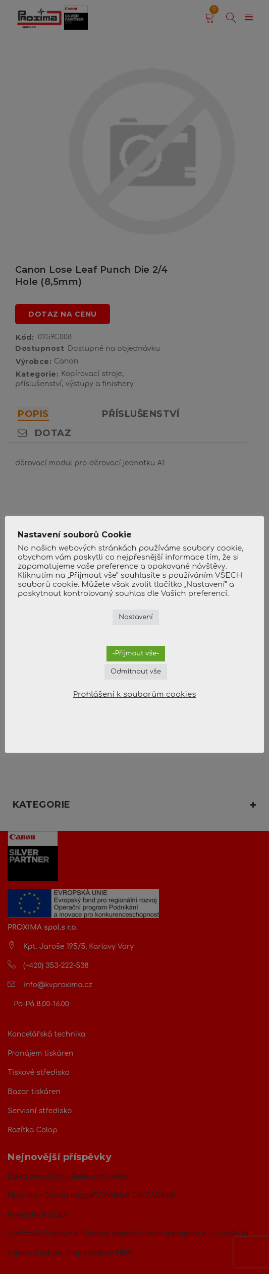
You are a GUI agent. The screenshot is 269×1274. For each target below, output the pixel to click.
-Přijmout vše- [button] (136, 653)
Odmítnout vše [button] (136, 671)
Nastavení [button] (136, 617)
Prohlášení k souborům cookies (134, 694)
